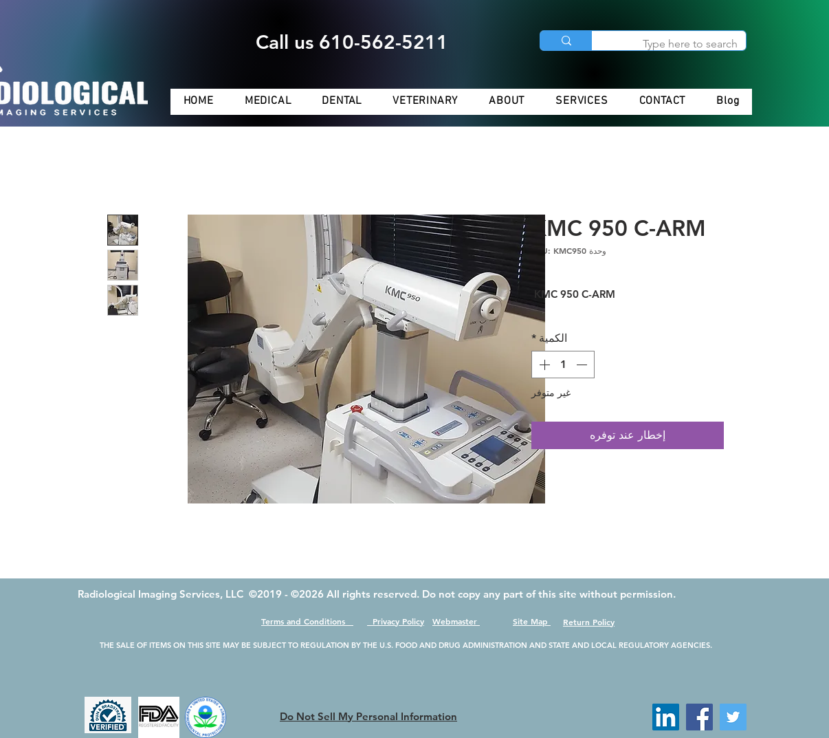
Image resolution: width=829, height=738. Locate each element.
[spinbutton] (563, 364)
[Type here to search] (679, 44)
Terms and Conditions (307, 621)
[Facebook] (699, 717)
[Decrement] (583, 364)
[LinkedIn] (665, 717)
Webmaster (456, 621)
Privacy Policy (395, 621)
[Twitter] (733, 717)
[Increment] (543, 364)
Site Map (532, 621)
